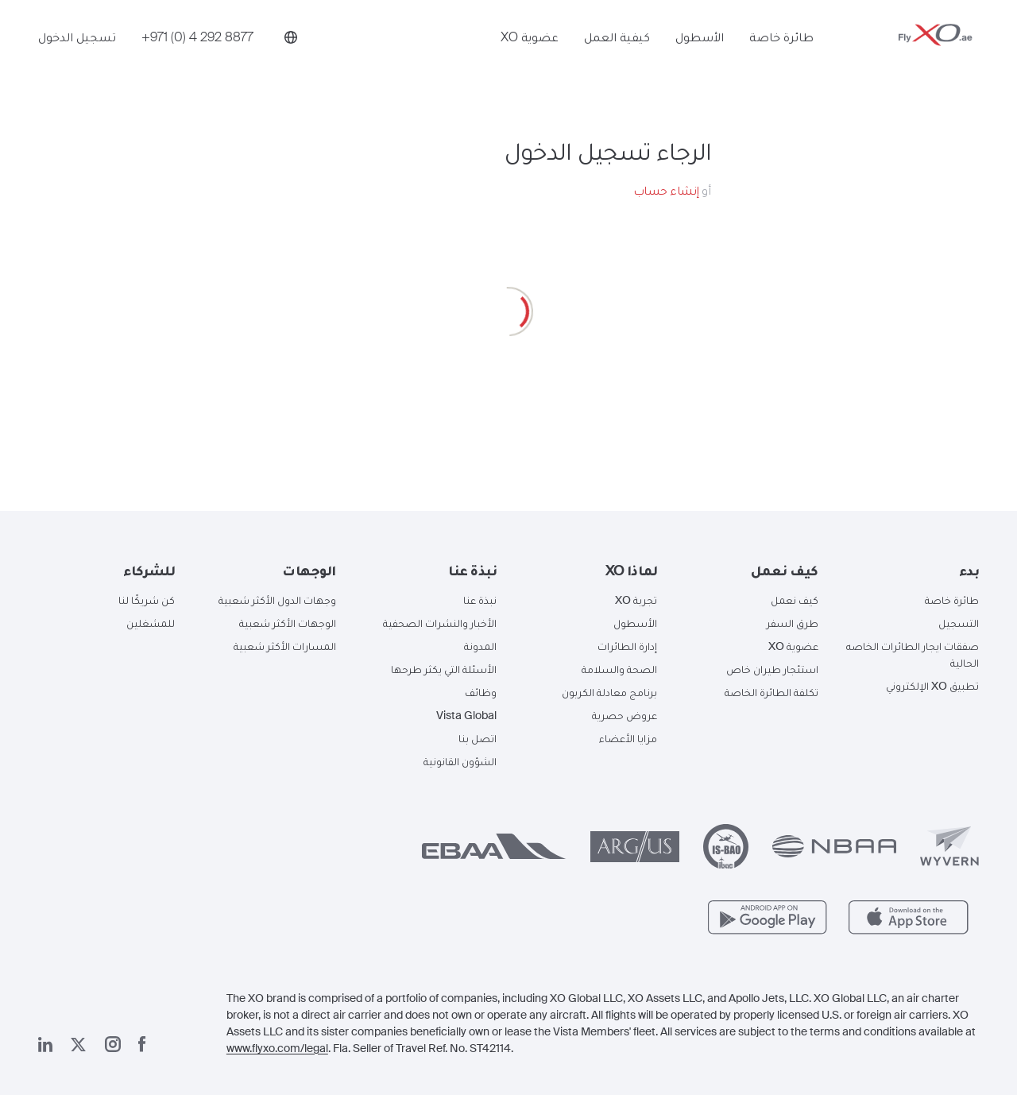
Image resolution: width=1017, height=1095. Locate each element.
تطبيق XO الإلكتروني (932, 686)
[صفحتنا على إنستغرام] (113, 1044)
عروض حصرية (624, 715)
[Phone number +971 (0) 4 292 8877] (197, 53)
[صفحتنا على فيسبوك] (142, 1044)
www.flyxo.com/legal (277, 1048)
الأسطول (699, 53)
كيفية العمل (617, 53)
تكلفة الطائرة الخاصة (771, 692)
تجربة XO (636, 600)
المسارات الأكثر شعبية (285, 646)
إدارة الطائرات (627, 646)
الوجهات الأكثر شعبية (287, 623)
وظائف (481, 692)
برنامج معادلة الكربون (609, 692)
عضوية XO (530, 53)
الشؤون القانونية (460, 761)
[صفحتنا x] (78, 1044)
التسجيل (958, 623)
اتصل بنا (477, 738)
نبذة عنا (480, 600)
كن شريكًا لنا (146, 600)
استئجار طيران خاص (772, 669)
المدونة (480, 646)
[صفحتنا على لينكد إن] (45, 1044)
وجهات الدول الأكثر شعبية (277, 600)
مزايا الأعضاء (628, 738)
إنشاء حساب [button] (666, 190)
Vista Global (466, 715)
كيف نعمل (794, 600)
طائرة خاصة (781, 53)
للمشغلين (150, 623)
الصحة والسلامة (619, 669)
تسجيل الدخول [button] (77, 53)
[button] (910, 570)
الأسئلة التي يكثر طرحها (444, 669)
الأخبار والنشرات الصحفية (440, 623)
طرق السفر (792, 623)
